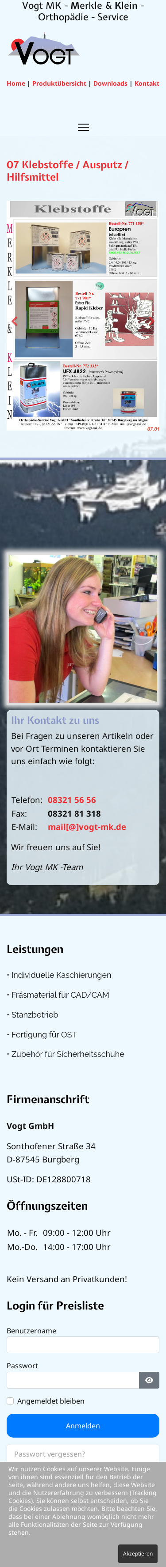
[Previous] (15, 316)
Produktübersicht (59, 83)
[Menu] (83, 127)
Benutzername (31, 1331)
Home (16, 83)
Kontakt (147, 83)
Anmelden (83, 1426)
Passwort (22, 1365)
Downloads (110, 83)
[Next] (150, 316)
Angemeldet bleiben (51, 1401)
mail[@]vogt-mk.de (87, 826)
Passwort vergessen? (49, 1454)
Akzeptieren (138, 1553)
